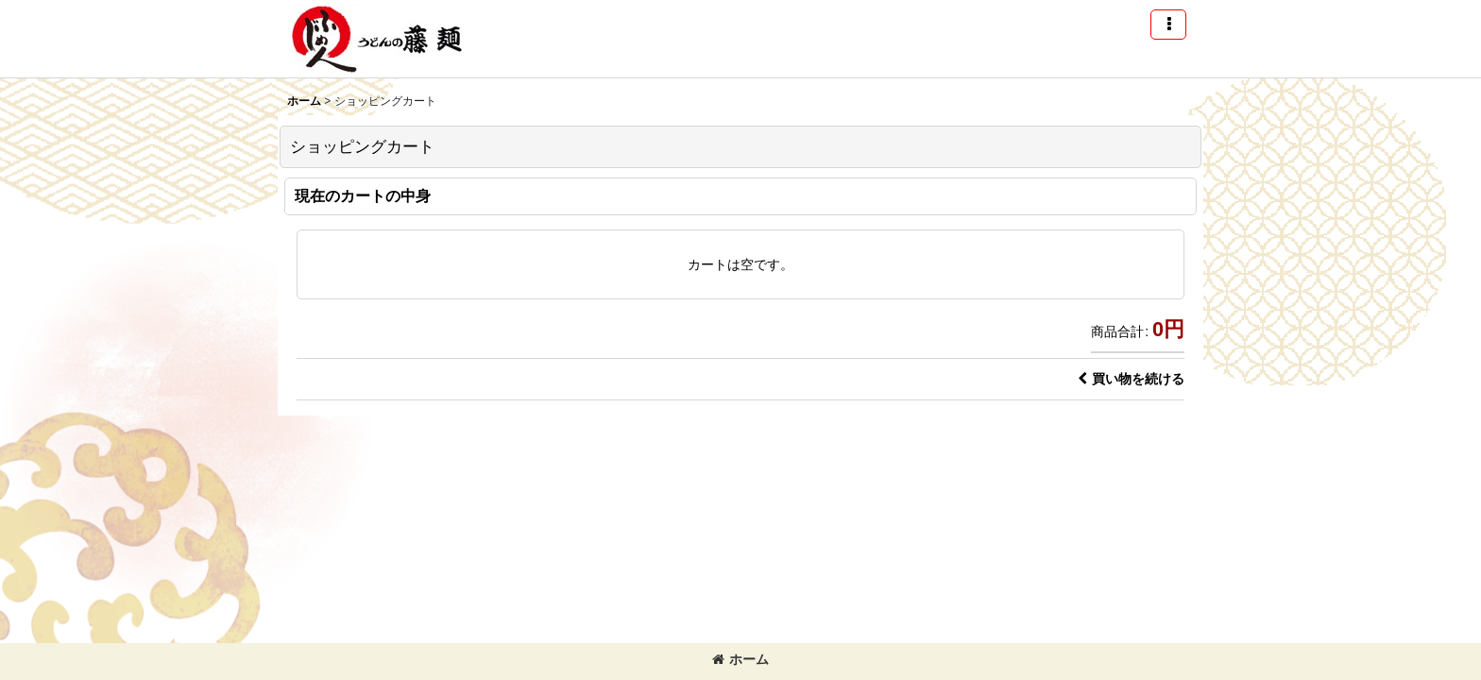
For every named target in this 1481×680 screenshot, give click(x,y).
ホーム (740, 659)
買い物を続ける (1131, 378)
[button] (1168, 24)
